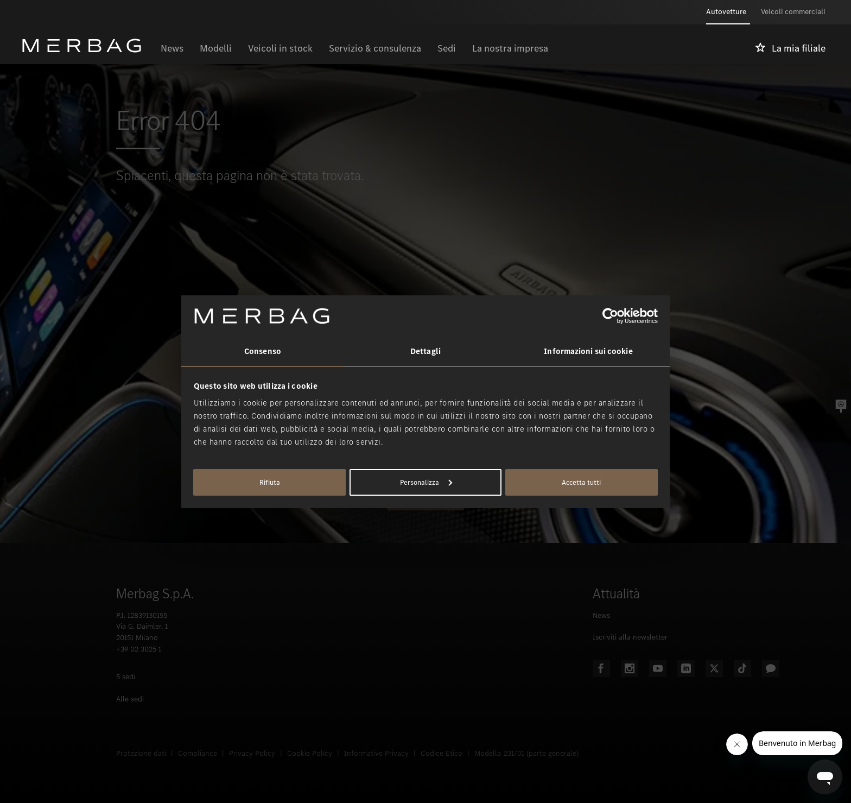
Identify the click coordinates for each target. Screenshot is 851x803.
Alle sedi (130, 699)
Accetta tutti (581, 482)
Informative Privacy (376, 753)
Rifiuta (269, 482)
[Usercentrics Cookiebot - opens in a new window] (610, 316)
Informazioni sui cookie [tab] (588, 351)
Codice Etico (441, 753)
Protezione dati (141, 753)
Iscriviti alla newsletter (630, 637)
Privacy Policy (252, 753)
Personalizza (426, 482)
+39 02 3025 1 (138, 649)
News (601, 615)
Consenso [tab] (262, 351)
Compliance (197, 753)
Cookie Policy (309, 753)
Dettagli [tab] (425, 351)
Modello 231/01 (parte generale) (526, 753)
